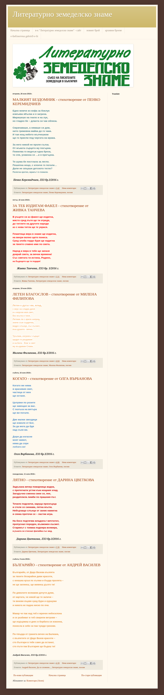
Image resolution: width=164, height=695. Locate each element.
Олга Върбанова (56, 466)
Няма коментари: (69, 188)
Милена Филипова (56, 365)
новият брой (93, 30)
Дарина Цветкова (29, 552)
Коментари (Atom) (35, 681)
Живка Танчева (28, 281)
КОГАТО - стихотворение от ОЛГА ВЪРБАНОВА (52, 379)
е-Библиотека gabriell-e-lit (24, 36)
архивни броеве (113, 30)
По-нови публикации (23, 675)
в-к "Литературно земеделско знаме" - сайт (58, 30)
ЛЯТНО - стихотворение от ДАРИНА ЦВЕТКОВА (53, 480)
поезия (70, 192)
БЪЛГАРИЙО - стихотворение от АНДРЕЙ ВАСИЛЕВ (56, 565)
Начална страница (20, 30)
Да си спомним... (44, 667)
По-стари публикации (91, 675)
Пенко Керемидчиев (57, 192)
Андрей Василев (29, 667)
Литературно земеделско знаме (62, 14)
